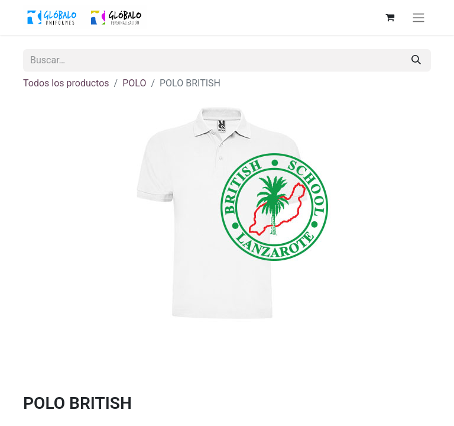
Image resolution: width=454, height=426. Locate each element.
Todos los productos (66, 83)
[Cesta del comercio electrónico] (389, 17)
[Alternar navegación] (418, 17)
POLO (134, 83)
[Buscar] (416, 60)
